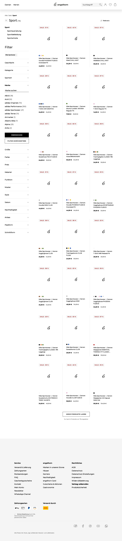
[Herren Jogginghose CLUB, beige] (41, 248)
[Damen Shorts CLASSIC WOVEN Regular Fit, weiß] (69, 103)
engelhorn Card (49, 481)
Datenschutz (77, 471)
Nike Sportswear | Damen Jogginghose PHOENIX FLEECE (102, 301)
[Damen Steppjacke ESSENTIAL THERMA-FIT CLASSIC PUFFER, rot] (94, 344)
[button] (105, 4)
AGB (74, 467)
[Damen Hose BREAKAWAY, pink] (67, 151)
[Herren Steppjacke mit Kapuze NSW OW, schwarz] (94, 393)
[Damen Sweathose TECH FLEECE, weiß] (40, 151)
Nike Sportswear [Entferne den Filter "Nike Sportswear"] (11, 55)
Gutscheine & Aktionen (52, 484)
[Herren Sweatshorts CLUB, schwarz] (67, 344)
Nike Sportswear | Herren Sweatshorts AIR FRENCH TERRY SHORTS (48, 398)
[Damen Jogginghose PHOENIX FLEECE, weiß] (98, 296)
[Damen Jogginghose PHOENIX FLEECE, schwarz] (96, 296)
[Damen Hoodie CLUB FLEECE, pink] (67, 392)
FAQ (16, 477)
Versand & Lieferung (22, 467)
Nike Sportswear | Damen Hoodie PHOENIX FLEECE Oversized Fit (48, 60)
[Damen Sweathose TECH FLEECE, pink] (41, 151)
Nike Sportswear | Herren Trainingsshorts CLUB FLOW (75, 253)
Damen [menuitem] (8, 5)
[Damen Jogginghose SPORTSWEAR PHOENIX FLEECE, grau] (94, 200)
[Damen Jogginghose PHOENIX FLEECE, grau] (94, 296)
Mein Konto (19, 487)
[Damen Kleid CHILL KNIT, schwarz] (67, 55)
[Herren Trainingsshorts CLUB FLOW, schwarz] (67, 248)
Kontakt (17, 484)
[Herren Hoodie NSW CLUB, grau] (40, 200)
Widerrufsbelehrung (80, 481)
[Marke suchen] (17, 90)
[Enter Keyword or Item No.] (90, 4)
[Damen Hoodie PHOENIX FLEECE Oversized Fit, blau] (40, 55)
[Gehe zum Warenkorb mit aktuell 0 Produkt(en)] (115, 4)
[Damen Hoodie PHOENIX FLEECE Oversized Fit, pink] (41, 55)
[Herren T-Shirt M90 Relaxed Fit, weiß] (94, 248)
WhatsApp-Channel (22, 494)
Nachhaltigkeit (49, 477)
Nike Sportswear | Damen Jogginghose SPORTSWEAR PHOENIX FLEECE (103, 205)
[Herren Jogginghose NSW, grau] (67, 296)
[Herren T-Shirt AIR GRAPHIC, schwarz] (41, 103)
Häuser (46, 471)
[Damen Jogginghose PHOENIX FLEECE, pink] (100, 296)
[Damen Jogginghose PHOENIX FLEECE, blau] (101, 296)
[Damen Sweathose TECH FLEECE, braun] (43, 151)
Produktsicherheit (79, 487)
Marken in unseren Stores (53, 467)
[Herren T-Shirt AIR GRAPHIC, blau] (40, 103)
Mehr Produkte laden (76, 414)
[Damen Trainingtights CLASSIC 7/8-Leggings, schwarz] (94, 151)
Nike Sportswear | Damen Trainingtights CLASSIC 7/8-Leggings (103, 157)
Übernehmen (17, 135)
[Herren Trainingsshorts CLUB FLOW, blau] (71, 248)
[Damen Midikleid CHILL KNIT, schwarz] (94, 55)
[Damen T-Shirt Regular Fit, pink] (94, 103)
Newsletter (18, 491)
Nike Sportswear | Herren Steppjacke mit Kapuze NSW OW (102, 398)
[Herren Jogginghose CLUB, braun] (40, 248)
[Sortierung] (109, 20)
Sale (10, 15)
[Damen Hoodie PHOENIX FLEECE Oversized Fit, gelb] (43, 55)
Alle (6, 15)
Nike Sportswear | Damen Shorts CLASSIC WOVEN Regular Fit (75, 109)
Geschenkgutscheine (23, 481)
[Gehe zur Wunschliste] (110, 4)
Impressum (76, 477)
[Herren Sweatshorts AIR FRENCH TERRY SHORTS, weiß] (40, 393)
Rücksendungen (21, 474)
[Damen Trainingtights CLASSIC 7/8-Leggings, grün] (98, 151)
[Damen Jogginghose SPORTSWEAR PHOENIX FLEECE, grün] (96, 200)
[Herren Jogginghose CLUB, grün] (43, 248)
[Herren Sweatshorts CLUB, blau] (69, 344)
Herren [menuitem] (16, 5)
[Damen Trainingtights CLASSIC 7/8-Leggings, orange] (96, 151)
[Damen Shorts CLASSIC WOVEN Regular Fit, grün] (67, 103)
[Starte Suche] (100, 4)
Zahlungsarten (20, 471)
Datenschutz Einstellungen (83, 474)
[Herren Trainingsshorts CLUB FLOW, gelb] (69, 248)
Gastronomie (48, 487)
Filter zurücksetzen (17, 141)
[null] (49, 38)
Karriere (46, 474)
